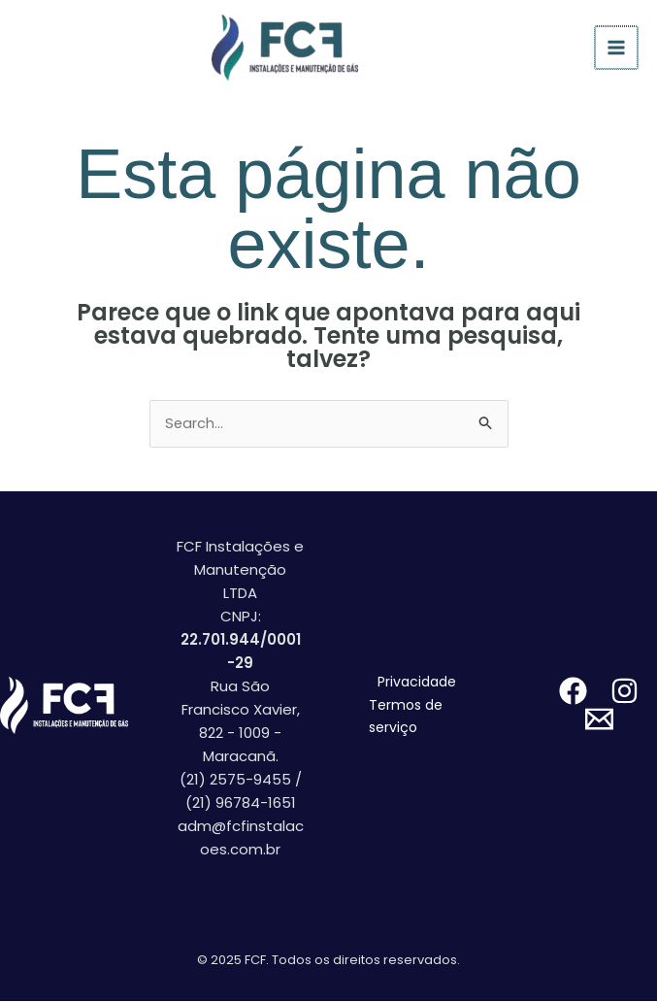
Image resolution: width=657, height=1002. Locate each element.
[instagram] (624, 692)
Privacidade (417, 682)
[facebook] (573, 692)
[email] (599, 720)
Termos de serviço (406, 717)
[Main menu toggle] (618, 48)
